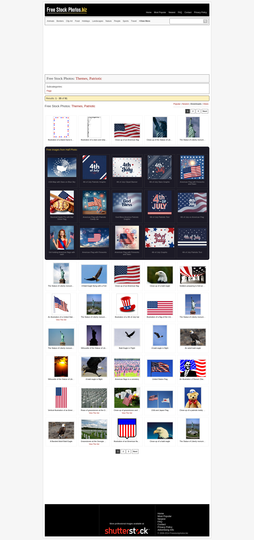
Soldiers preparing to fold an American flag (197, 286)
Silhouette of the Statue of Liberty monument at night (103, 348)
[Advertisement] (127, 50)
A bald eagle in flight (160, 348)
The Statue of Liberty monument (193, 140)
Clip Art (69, 21)
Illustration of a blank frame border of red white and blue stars (73, 140)
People (117, 21)
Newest (171, 12)
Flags (49, 91)
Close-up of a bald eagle (160, 286)
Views (206, 104)
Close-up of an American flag (127, 140)
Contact (187, 12)
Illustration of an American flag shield (129, 441)
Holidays (86, 21)
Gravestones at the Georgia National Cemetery (100, 441)
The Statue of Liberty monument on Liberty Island (101, 317)
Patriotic (95, 78)
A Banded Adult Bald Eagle (61, 441)
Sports (126, 21)
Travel (134, 21)
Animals (50, 21)
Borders (60, 21)
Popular (176, 104)
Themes (82, 78)
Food (77, 21)
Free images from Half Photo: (62, 149)
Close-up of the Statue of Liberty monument (165, 140)
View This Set (61, 320)
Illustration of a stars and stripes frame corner (99, 140)
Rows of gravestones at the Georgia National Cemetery (104, 410)
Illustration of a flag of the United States (163, 317)
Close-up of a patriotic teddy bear (193, 410)
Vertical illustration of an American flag (64, 410)
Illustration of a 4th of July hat (127, 317)
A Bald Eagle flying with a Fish (94, 286)
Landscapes (97, 21)
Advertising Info (166, 529)
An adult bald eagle (193, 348)
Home (149, 12)
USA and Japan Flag (159, 410)
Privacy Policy (200, 12)
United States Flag (160, 379)
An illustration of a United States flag (63, 317)
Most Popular (160, 12)
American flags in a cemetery (127, 379)
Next (205, 111)
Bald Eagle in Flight (127, 348)
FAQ (180, 12)
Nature (109, 21)
